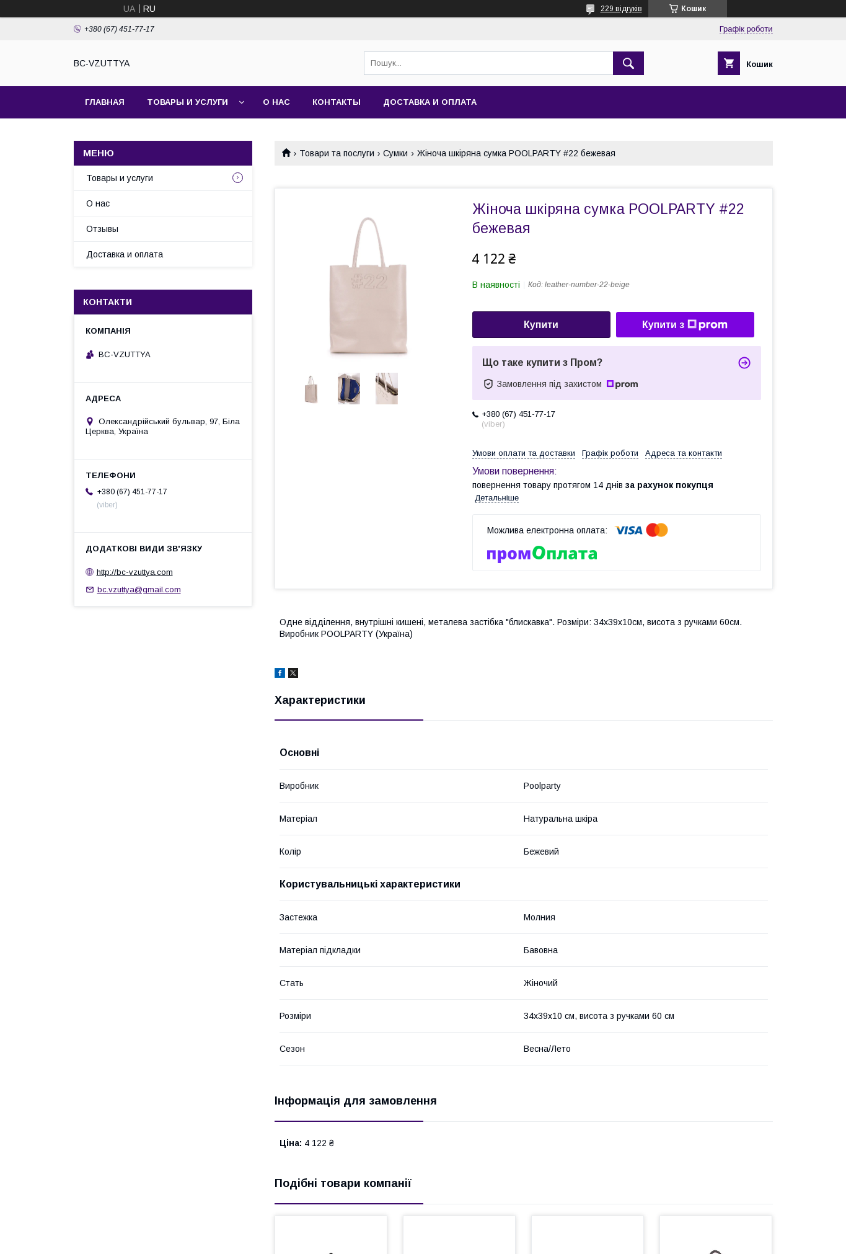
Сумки (395, 153)
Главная (105, 102)
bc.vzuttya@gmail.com (139, 589)
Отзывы (102, 229)
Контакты (336, 102)
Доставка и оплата (430, 102)
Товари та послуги (336, 153)
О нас (276, 102)
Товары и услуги (187, 102)
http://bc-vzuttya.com (135, 571)
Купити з (685, 325)
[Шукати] (628, 63)
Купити (541, 324)
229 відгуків (621, 8)
